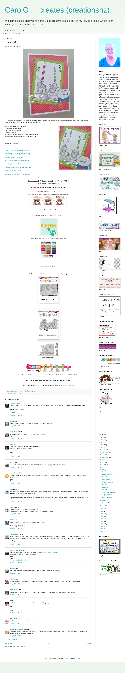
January (104, 505)
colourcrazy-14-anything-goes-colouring (17, 154)
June (103, 464)
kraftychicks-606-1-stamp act (14, 147)
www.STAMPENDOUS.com (72, 374)
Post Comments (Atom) (19, 646)
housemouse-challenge (66, 385)
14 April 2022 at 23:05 (16, 562)
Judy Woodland (14, 534)
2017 (102, 518)
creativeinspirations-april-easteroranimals (18, 167)
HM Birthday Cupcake (108, 474)
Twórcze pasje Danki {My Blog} (18, 560)
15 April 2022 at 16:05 (16, 584)
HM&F (20, 393)
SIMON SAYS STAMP (55, 215)
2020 (102, 511)
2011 (102, 531)
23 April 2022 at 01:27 (16, 623)
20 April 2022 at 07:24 (16, 612)
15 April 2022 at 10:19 (16, 573)
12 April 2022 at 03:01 (16, 438)
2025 (102, 440)
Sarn (11, 489)
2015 (102, 524)
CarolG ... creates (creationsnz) (57, 10)
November (105, 452)
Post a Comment (12, 639)
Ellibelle (12, 507)
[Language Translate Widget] (14, 30)
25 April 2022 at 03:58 (16, 636)
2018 (102, 516)
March (104, 500)
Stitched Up (105, 487)
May (103, 467)
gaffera (66, 658)
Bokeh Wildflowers (107, 497)
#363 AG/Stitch (14, 393)
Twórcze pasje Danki (16, 550)
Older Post (88, 643)
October (104, 454)
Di (10, 600)
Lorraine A (13, 403)
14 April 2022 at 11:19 (16, 544)
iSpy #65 (104, 489)
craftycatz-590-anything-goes (14, 157)
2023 (102, 445)
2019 (102, 513)
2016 (102, 521)
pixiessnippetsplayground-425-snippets (17, 160)
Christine (12, 520)
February (105, 503)
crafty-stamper (14, 432)
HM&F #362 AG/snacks (108, 492)
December (105, 449)
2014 (102, 526)
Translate (15, 33)
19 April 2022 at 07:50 (16, 594)
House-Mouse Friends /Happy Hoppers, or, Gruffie (39, 194)
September (105, 457)
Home (49, 643)
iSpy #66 (104, 484)
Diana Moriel (13, 618)
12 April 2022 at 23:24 (16, 483)
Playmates (105, 472)
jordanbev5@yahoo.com (17, 629)
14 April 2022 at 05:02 (16, 528)
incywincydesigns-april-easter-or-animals (17, 164)
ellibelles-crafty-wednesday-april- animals (18, 150)
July (103, 462)
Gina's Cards (14, 473)
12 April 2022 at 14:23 (16, 456)
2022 (102, 447)
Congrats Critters (107, 494)
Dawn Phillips (14, 590)
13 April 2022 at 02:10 (16, 514)
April (11, 421)
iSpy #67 (104, 477)
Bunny (12, 568)
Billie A (12, 579)
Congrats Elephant (107, 482)
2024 (102, 442)
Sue (11, 444)
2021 (102, 508)
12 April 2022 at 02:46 (16, 426)
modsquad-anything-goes (13, 171)
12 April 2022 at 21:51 (16, 467)
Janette (12, 462)
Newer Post (8, 643)
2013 (102, 529)
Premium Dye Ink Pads (60, 238)
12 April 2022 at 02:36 (16, 415)
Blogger (78, 658)
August (104, 459)
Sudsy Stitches (106, 479)
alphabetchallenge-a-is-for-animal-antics (17, 174)
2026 (102, 437)
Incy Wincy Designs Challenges (49, 552)
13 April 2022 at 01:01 (16, 501)
